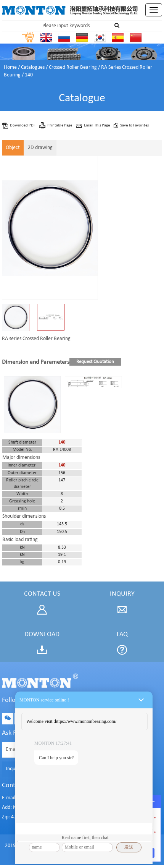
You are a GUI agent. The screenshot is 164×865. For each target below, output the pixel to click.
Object (13, 148)
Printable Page (60, 125)
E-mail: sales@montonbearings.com (40, 798)
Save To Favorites (134, 125)
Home (10, 67)
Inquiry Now (19, 769)
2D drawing (40, 148)
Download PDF (23, 125)
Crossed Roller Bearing (73, 67)
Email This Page (97, 125)
